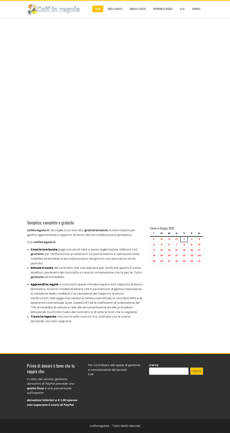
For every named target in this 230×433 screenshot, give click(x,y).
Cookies (196, 9)
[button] (4, 150)
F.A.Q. (182, 9)
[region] (115, 150)
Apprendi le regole (163, 9)
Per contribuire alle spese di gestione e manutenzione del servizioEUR (114, 369)
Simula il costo (138, 9)
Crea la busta (115, 9)
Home (98, 9)
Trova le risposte (43, 317)
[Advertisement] (115, 44)
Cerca (153, 365)
